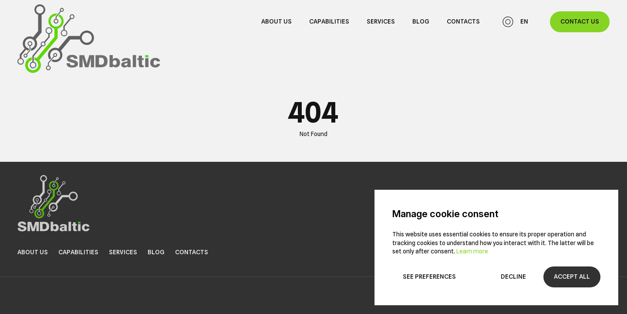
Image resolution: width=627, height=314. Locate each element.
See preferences (429, 276)
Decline (513, 276)
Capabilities (329, 21)
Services (381, 21)
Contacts (463, 21)
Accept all (572, 276)
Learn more (472, 251)
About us (276, 21)
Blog (420, 21)
